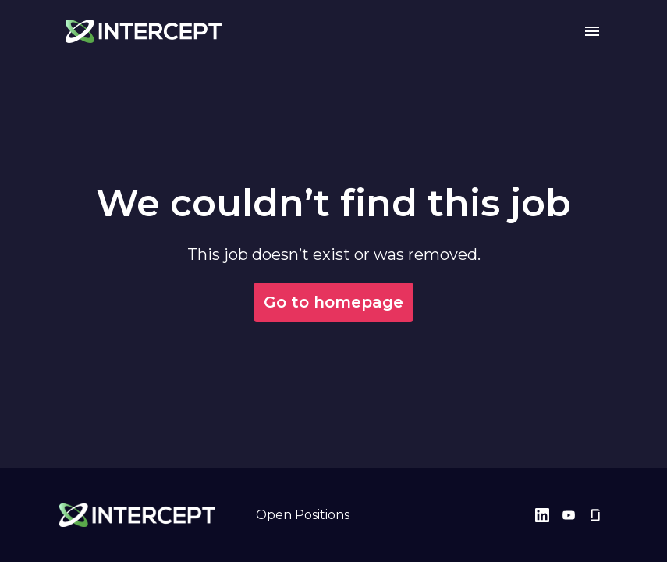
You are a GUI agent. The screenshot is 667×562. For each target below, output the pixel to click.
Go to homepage (333, 302)
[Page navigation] (592, 31)
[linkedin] (542, 515)
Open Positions (302, 514)
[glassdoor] (595, 515)
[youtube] (568, 515)
